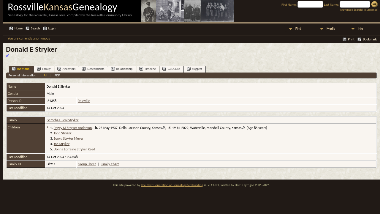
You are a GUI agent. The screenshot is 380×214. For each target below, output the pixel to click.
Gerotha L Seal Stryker (63, 120)
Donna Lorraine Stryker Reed (74, 149)
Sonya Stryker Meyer (68, 138)
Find (298, 29)
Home (19, 28)
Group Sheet (87, 164)
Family (44, 69)
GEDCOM (171, 69)
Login (52, 28)
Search (35, 28)
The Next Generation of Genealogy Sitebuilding (172, 185)
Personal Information (23, 75)
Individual (21, 69)
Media (331, 29)
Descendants (93, 69)
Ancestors (66, 69)
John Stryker (63, 133)
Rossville (84, 101)
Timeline (147, 69)
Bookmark (370, 39)
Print (351, 39)
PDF (57, 75)
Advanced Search (351, 10)
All (45, 75)
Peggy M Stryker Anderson (73, 128)
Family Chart (110, 164)
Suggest (194, 69)
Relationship (122, 69)
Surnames (371, 10)
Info (360, 29)
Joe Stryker (61, 144)
